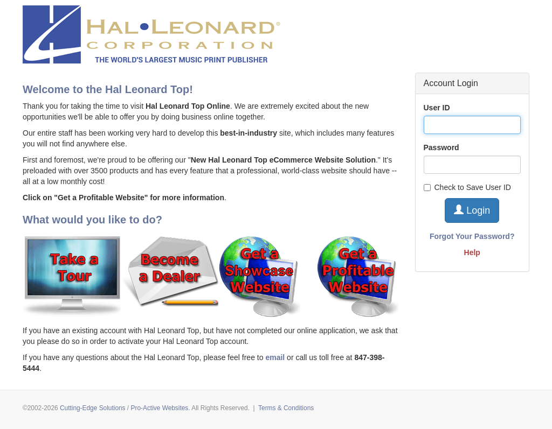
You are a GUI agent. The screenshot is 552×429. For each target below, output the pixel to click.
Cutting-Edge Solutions (93, 408)
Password (441, 147)
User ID (437, 107)
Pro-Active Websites (159, 408)
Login (472, 210)
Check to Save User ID (467, 187)
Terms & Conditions (286, 408)
